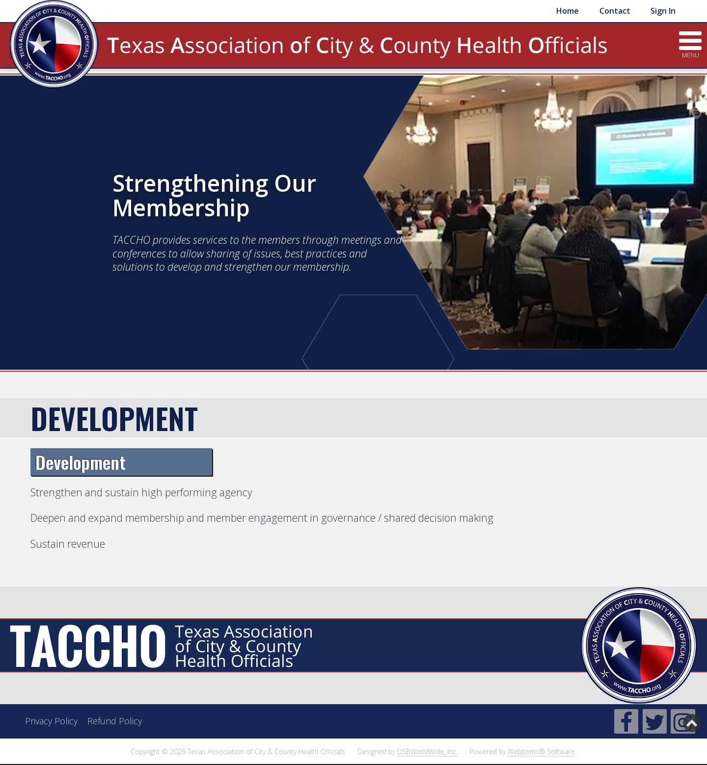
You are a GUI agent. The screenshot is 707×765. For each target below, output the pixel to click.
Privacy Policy (51, 721)
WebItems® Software (541, 751)
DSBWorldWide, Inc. (427, 751)
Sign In (663, 10)
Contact (614, 10)
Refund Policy (114, 721)
